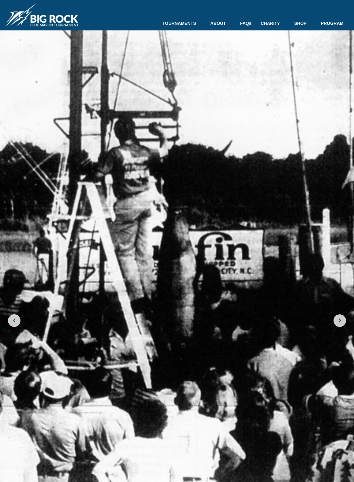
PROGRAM (332, 23)
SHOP (303, 23)
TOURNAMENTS (181, 23)
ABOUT (220, 23)
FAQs (245, 23)
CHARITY (273, 23)
